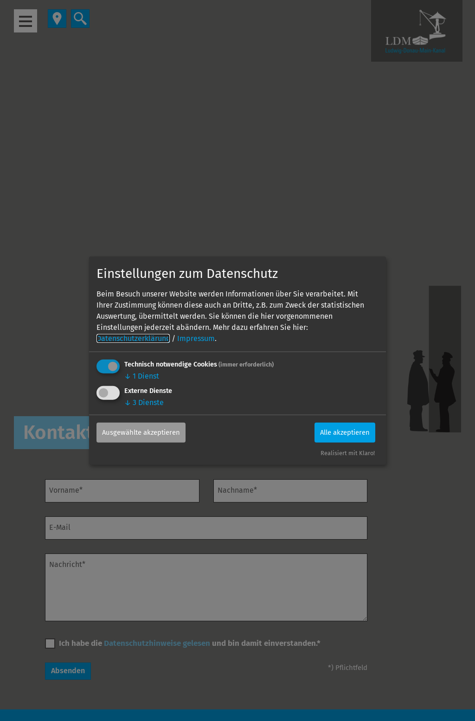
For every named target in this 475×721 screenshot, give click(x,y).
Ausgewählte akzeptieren (145, 432)
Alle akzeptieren (340, 432)
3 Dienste (144, 402)
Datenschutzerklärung (133, 338)
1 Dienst (141, 375)
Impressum (196, 338)
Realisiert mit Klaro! (348, 453)
